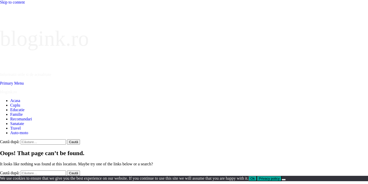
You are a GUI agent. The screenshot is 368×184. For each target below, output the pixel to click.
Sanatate (17, 123)
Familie (16, 114)
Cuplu (15, 105)
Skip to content (12, 2)
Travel (15, 128)
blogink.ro (44, 38)
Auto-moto (19, 133)
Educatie (17, 110)
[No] (284, 179)
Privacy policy (269, 178)
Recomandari (21, 119)
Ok (252, 178)
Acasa (15, 100)
